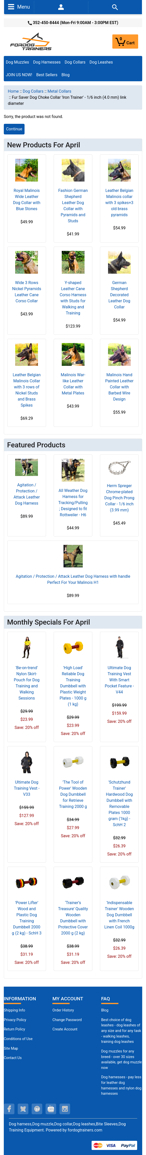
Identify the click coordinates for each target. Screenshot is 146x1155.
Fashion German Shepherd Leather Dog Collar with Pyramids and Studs (73, 205)
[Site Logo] (31, 41)
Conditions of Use (18, 1039)
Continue (14, 129)
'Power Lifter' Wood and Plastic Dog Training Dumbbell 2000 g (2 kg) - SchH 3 (26, 917)
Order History (63, 1010)
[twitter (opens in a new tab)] (23, 1109)
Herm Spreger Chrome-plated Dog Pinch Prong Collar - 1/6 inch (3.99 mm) (119, 497)
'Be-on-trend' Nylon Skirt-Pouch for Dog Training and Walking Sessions (26, 683)
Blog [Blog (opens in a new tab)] (65, 74)
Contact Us (13, 1058)
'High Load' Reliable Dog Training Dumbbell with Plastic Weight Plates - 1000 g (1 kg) (73, 686)
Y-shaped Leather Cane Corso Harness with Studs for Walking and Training (73, 297)
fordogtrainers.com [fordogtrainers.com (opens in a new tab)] (85, 1130)
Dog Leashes (101, 62)
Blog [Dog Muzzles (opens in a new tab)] (105, 1010)
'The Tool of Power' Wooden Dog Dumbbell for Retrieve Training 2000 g (73, 794)
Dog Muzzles (17, 62)
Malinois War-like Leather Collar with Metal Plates (73, 383)
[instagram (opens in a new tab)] (65, 1109)
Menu (19, 7)
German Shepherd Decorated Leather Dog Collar (119, 294)
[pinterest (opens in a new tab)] (37, 1109)
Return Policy (14, 1029)
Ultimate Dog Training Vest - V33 (26, 788)
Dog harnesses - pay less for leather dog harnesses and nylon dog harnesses (121, 1085)
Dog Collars (75, 62)
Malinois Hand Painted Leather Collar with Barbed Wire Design (119, 387)
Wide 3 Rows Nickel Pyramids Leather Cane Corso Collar (26, 291)
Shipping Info (14, 1010)
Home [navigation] (13, 91)
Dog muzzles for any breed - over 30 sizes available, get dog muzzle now (121, 1059)
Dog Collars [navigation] (33, 91)
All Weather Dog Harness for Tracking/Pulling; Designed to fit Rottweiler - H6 (73, 502)
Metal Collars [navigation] (59, 91)
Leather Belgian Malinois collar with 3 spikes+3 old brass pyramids (119, 202)
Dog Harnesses (47, 62)
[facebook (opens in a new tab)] (9, 1109)
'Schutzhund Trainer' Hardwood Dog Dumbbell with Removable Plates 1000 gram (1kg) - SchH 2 (119, 803)
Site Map (11, 1048)
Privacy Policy (15, 1020)
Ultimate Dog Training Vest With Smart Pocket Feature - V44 (119, 679)
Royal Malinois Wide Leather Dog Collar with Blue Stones (26, 199)
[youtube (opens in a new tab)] (51, 1109)
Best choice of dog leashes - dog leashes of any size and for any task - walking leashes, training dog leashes (121, 1031)
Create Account (64, 1029)
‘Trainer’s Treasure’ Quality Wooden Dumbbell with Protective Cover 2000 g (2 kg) (73, 917)
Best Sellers (46, 74)
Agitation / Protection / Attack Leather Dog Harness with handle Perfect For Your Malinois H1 (73, 579)
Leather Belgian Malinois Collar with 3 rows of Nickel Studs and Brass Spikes (26, 390)
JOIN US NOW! (19, 74)
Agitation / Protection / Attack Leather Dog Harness (27, 494)
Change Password (67, 1020)
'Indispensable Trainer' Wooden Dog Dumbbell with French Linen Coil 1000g (119, 914)
